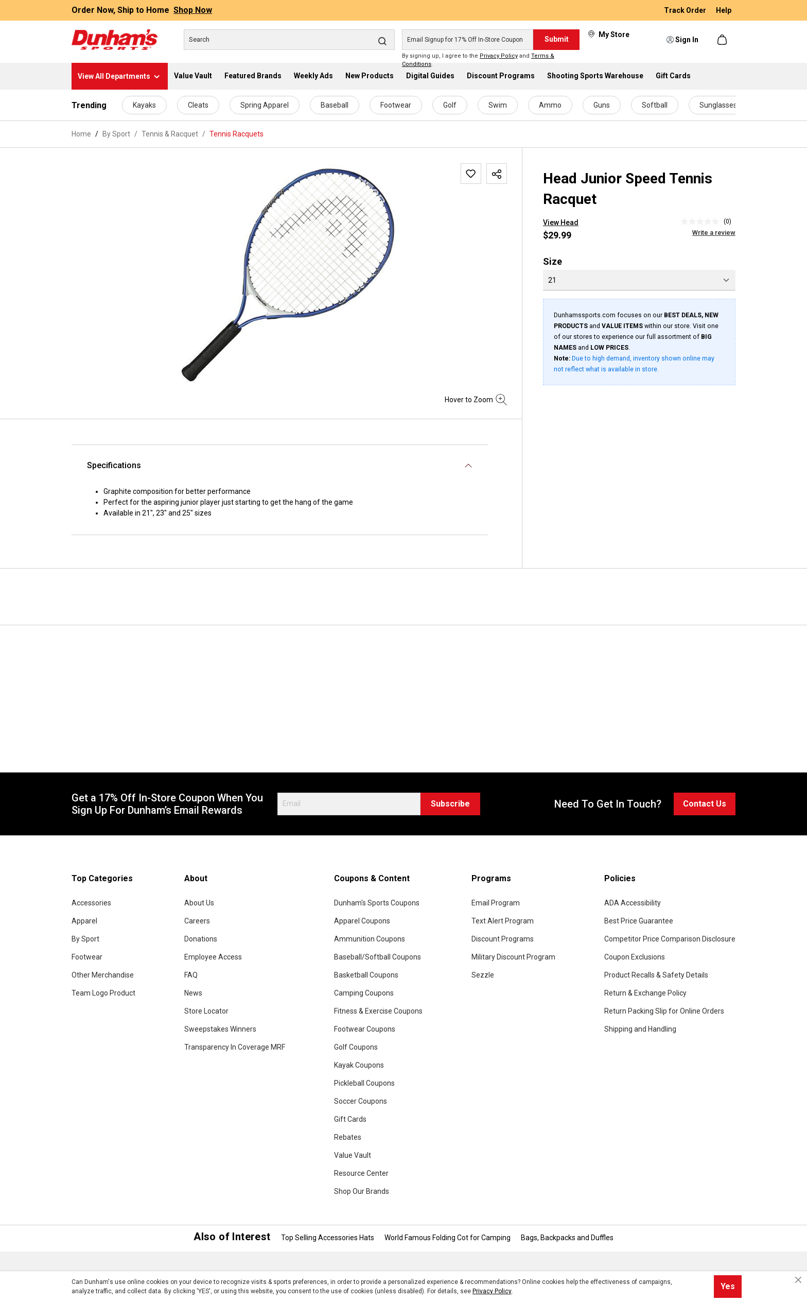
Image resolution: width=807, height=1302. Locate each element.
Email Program (495, 903)
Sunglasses (718, 105)
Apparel (84, 921)
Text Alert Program (502, 921)
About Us (199, 903)
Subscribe (450, 804)
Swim (497, 105)
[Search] (289, 39)
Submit (557, 39)
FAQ (191, 975)
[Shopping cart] (723, 39)
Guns (601, 105)
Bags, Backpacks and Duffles (567, 1238)
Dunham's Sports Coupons (376, 903)
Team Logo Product (103, 993)
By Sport (85, 939)
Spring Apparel (264, 105)
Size (552, 261)
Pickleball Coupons (364, 1083)
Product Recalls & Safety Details (656, 975)
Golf (450, 105)
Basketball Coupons (366, 975)
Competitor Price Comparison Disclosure (669, 939)
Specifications (114, 465)
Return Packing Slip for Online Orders (664, 1011)
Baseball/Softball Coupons (377, 957)
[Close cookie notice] (798, 1279)
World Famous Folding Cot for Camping (447, 1238)
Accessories (91, 903)
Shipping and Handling (640, 1029)
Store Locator (206, 1011)
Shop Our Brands (361, 1191)
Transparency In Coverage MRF (234, 1047)
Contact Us (704, 804)
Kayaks (144, 105)
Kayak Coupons (359, 1065)
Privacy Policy (499, 56)
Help (723, 10)
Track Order (686, 10)
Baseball (334, 105)
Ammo (550, 105)
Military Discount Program (513, 957)
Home (81, 134)
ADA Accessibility (632, 903)
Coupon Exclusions (634, 957)
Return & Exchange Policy (645, 993)
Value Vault (352, 1155)
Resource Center (361, 1173)
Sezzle (482, 975)
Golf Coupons (356, 1047)
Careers (197, 921)
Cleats (198, 105)
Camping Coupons (364, 993)
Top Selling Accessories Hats (327, 1238)
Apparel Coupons (362, 921)
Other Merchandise (103, 975)
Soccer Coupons (360, 1101)
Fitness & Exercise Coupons (378, 1011)
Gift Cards (350, 1119)
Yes (728, 1286)
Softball (655, 105)
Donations (200, 939)
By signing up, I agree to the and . (478, 60)
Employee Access (213, 957)
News (193, 993)
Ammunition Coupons (369, 939)
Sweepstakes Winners (220, 1029)
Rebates (347, 1137)
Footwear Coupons (364, 1029)
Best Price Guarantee (638, 921)
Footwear (395, 105)
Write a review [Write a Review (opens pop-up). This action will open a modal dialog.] (713, 232)
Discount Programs (502, 939)
